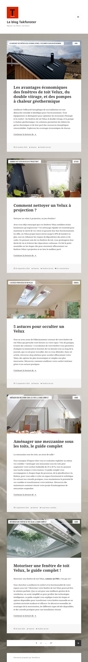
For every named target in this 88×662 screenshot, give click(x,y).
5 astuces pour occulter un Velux (39, 329)
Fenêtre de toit (45, 147)
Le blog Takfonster (21, 22)
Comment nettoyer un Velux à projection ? (42, 208)
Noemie (33, 147)
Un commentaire (63, 268)
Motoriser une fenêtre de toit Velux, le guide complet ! (41, 568)
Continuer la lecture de (25, 134)
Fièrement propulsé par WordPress (27, 657)
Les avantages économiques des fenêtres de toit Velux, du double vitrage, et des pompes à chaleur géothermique (42, 94)
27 (52, 642)
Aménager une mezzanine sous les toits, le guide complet (43, 444)
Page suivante (78, 643)
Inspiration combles (49, 508)
